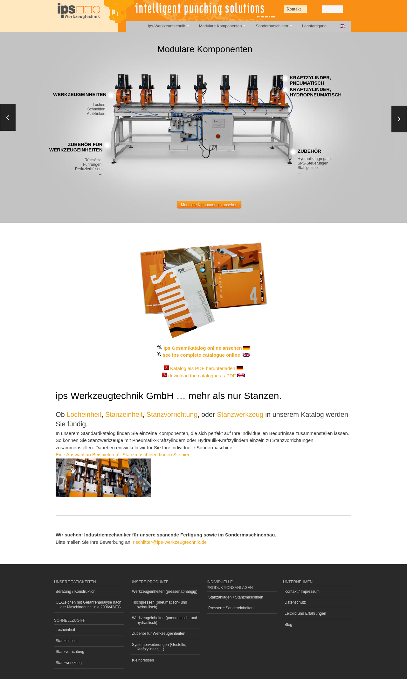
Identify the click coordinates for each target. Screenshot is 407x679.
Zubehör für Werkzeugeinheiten (158, 633)
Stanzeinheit (124, 414)
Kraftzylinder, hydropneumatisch (315, 92)
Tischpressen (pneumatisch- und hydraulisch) (159, 604)
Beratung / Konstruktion (75, 591)
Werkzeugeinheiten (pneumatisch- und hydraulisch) (164, 620)
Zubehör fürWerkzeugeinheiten (76, 147)
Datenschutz (295, 602)
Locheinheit (84, 414)
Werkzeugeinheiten (80, 94)
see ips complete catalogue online (201, 355)
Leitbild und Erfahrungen (305, 613)
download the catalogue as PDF (202, 375)
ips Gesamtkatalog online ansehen (202, 348)
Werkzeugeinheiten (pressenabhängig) (164, 591)
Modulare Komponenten (219, 26)
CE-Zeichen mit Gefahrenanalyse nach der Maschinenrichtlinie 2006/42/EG (88, 604)
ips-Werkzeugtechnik (165, 26)
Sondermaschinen (270, 26)
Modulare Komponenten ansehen (209, 205)
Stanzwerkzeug (240, 414)
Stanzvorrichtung (172, 414)
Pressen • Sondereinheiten (230, 608)
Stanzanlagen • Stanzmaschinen (235, 597)
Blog (288, 624)
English (342, 26)
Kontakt (293, 9)
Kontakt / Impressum (302, 591)
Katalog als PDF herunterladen (202, 368)
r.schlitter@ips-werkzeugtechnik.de (170, 542)
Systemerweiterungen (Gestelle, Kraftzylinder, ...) (159, 646)
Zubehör (309, 151)
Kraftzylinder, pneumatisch (310, 80)
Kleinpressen (143, 660)
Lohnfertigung (314, 26)
